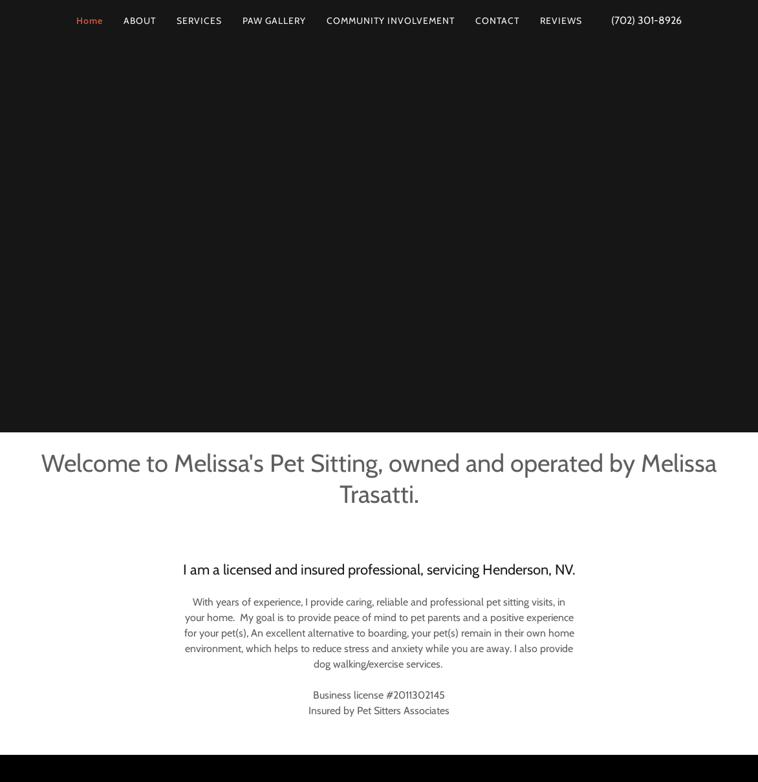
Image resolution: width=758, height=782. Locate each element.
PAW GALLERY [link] (274, 20)
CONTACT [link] (497, 20)
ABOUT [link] (140, 20)
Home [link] (89, 20)
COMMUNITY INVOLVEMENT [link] (391, 20)
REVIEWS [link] (561, 20)
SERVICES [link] (199, 20)
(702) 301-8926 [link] (646, 20)
